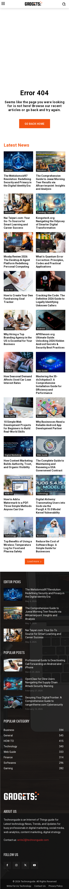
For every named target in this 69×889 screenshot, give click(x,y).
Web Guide (42, 370)
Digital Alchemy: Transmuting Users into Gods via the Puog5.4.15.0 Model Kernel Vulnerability (50, 506)
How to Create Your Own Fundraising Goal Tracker (18, 298)
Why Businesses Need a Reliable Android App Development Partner (50, 425)
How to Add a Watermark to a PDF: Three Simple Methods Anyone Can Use (18, 504)
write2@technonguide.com (33, 839)
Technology (42, 251)
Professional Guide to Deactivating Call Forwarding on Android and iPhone (45, 664)
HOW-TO (9, 289)
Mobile (40, 289)
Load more (34, 561)
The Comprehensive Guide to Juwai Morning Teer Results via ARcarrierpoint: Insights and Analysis (50, 182)
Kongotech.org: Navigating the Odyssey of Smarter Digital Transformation (50, 222)
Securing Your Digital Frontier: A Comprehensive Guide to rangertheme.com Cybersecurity (44, 701)
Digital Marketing (13, 455)
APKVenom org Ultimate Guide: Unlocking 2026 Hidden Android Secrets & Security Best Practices (50, 341)
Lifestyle (8, 170)
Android (41, 328)
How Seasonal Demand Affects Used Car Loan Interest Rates (18, 379)
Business (9, 328)
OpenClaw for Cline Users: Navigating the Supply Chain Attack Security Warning (41, 682)
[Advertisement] (34, 44)
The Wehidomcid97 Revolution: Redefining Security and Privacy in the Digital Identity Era (17, 180)
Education (41, 170)
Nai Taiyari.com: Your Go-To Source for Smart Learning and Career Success (17, 222)
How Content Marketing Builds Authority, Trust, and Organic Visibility (18, 464)
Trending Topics (45, 212)
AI (6, 251)
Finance (8, 370)
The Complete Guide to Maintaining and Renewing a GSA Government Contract (50, 465)
